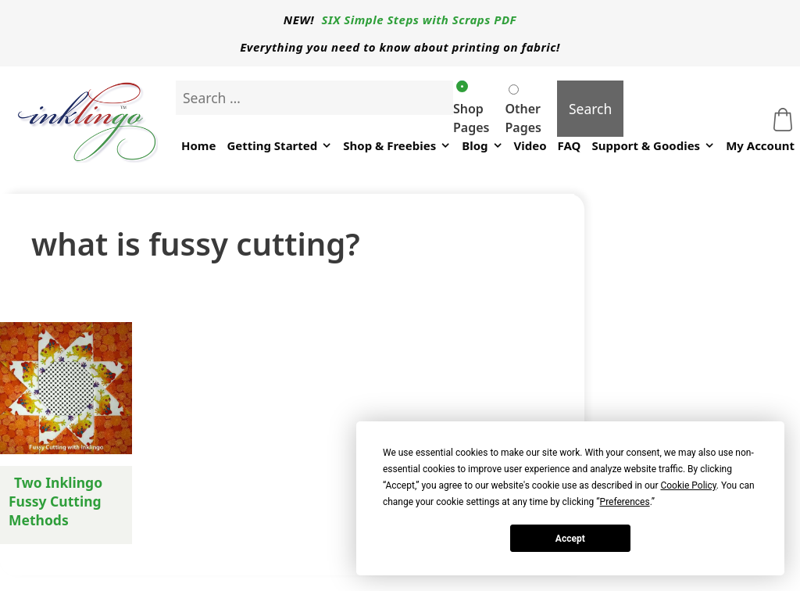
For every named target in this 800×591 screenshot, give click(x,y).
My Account (760, 145)
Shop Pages (471, 108)
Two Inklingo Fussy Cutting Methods (55, 501)
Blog (482, 145)
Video (530, 145)
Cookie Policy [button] (688, 485)
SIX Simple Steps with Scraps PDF (419, 20)
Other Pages (523, 110)
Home (198, 145)
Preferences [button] (625, 501)
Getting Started (279, 145)
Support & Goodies (653, 145)
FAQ (569, 145)
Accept (570, 538)
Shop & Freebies (397, 145)
